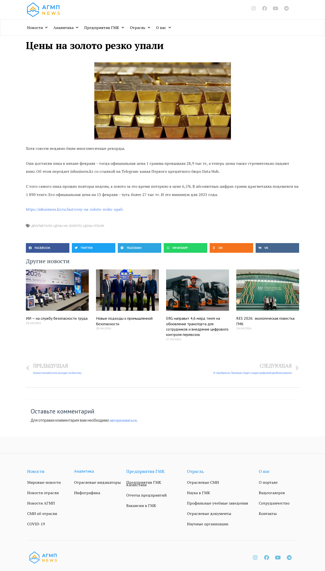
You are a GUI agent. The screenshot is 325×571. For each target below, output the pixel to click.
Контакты (268, 513)
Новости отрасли (43, 493)
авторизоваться (124, 420)
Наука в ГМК (198, 493)
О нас (163, 27)
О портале (268, 482)
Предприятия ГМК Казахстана (143, 484)
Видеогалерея (272, 493)
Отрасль (140, 27)
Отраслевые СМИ (203, 482)
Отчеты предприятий (146, 495)
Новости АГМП (41, 503)
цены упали (93, 226)
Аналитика (65, 27)
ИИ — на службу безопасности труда (57, 318)
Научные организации (207, 524)
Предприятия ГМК (104, 27)
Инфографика (87, 493)
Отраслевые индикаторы (97, 482)
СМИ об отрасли (42, 513)
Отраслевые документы (209, 513)
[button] (47, 248)
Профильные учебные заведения (217, 503)
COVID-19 (36, 524)
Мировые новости (44, 482)
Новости (37, 27)
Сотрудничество (274, 503)
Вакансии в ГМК (141, 505)
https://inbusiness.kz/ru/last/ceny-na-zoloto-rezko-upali (76, 209)
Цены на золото (67, 226)
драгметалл (41, 226)
